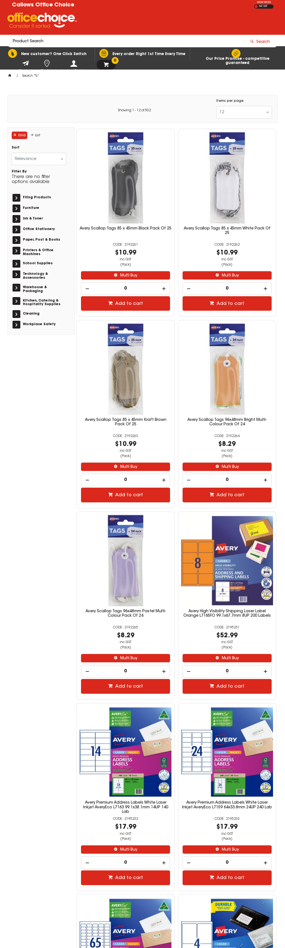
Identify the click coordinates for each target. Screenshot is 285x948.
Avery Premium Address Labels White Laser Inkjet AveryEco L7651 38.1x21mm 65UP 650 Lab (244, 532)
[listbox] (244, 112)
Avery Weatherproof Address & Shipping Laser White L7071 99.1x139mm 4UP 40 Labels (108, 695)
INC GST (263, 6)
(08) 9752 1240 (216, 862)
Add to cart (111, 274)
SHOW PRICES (264, 2)
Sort (15, 147)
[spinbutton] (108, 259)
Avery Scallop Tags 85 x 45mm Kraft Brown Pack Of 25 (244, 201)
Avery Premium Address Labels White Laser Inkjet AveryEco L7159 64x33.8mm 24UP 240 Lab (176, 532)
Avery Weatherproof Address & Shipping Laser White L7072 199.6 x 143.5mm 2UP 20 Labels (176, 697)
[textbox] (110, 21)
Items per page (230, 101)
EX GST (256, 6)
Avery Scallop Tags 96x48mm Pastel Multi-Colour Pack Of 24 (176, 367)
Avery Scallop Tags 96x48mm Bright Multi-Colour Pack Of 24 (108, 367)
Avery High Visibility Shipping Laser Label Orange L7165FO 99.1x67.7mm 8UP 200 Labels (244, 367)
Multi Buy (111, 246)
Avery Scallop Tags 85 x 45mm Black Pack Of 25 (108, 201)
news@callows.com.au (221, 868)
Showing (134, 110)
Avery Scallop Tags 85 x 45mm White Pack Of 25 (176, 201)
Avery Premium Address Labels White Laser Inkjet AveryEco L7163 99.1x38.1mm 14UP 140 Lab (108, 532)
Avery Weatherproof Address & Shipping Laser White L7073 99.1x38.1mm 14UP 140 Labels (244, 695)
